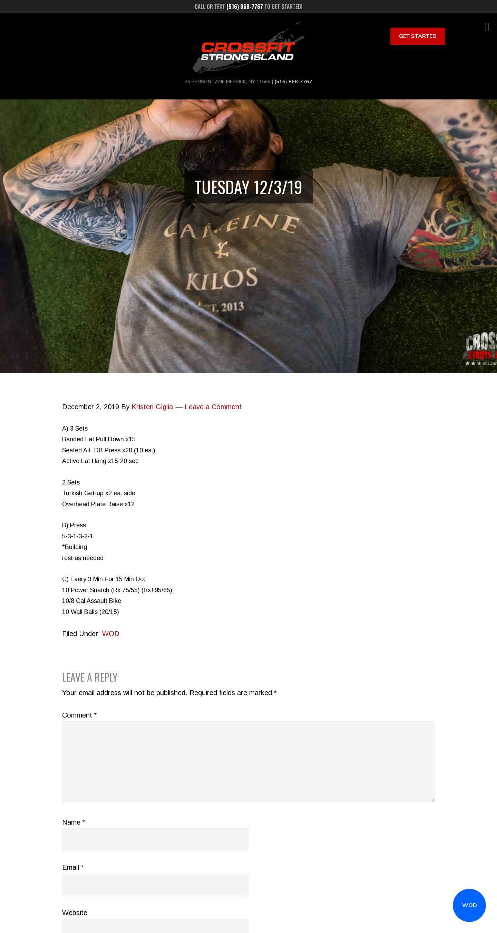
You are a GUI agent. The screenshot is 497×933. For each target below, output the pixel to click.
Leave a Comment (213, 407)
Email (73, 867)
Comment (79, 715)
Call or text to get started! (248, 6)
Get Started (418, 36)
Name (73, 822)
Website (74, 912)
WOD (469, 905)
